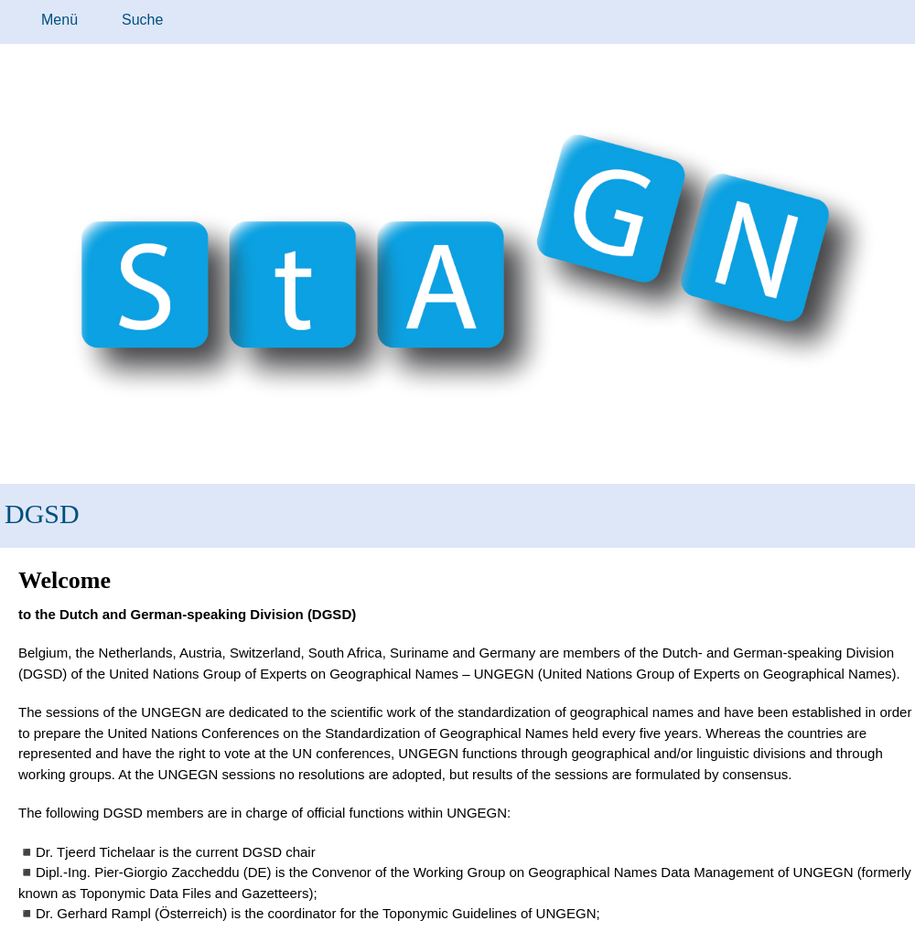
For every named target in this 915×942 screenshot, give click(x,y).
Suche (142, 19)
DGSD (42, 513)
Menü (59, 19)
